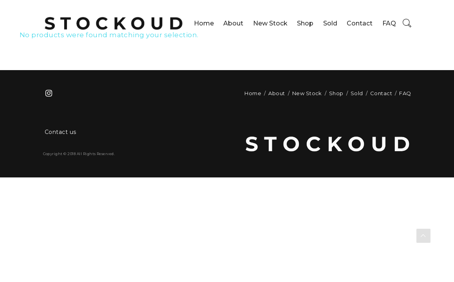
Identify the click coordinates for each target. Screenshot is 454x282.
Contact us (60, 132)
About (233, 23)
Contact (360, 23)
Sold (330, 23)
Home (204, 23)
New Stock (270, 23)
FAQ (389, 23)
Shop (305, 23)
